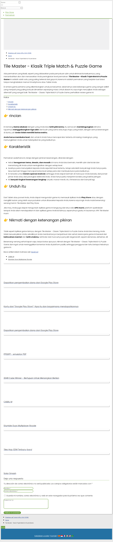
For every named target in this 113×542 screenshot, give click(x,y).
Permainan (10, 15)
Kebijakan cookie (42, 537)
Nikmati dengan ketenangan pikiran (22, 109)
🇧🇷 (72, 537)
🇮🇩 (62, 537)
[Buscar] (19, 2)
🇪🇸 (59, 537)
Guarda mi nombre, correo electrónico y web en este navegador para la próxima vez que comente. (49, 495)
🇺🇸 (70, 537)
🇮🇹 (67, 537)
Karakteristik (13, 104)
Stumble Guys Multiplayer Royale (20, 259)
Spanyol (34, 252)
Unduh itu (12, 107)
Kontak (54, 537)
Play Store (9, 12)
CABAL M (11, 257)
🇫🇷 (64, 537)
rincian (10, 102)
